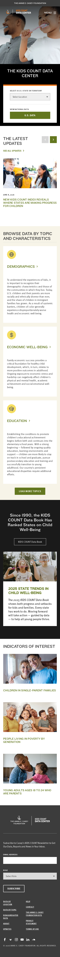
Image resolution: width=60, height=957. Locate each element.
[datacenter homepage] (23, 11)
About (6, 923)
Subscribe (13, 888)
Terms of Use (32, 929)
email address (10, 854)
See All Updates (12, 150)
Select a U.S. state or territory (26, 91)
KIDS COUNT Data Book (30, 541)
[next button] (53, 139)
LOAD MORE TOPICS (30, 491)
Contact (30, 907)
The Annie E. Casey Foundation (30, 3)
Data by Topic (9, 910)
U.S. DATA (29, 115)
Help (28, 901)
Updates (7, 929)
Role (5, 870)
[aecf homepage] (8, 11)
